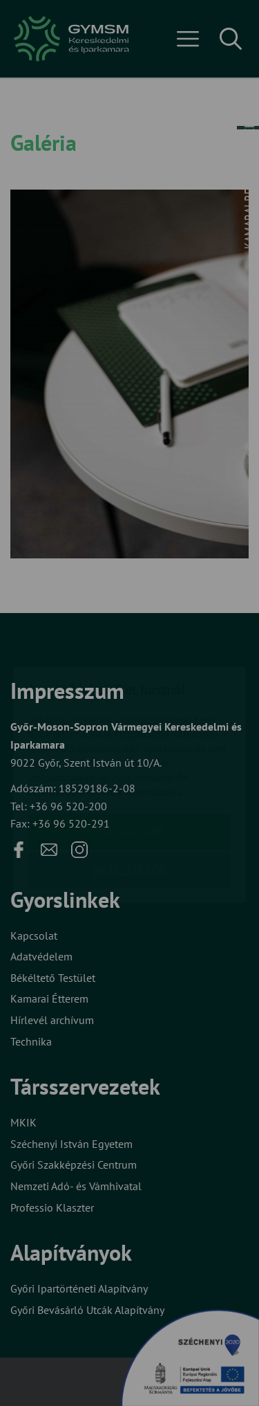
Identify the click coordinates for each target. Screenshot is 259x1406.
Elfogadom (129, 750)
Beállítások (130, 789)
